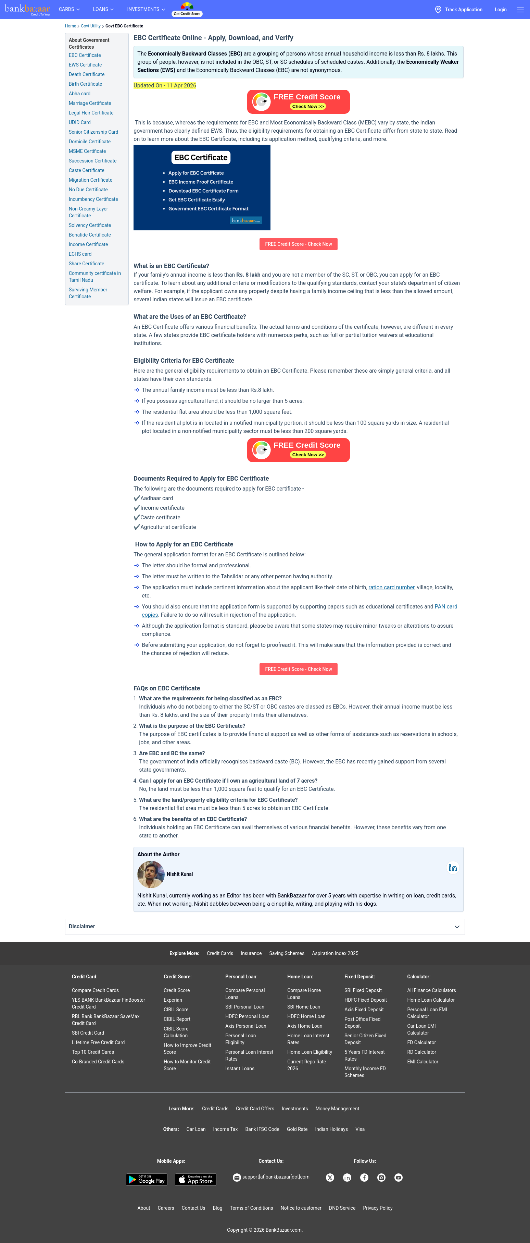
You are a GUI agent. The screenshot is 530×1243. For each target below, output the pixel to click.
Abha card (79, 93)
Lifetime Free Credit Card (98, 1042)
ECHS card (80, 254)
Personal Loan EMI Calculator (427, 1013)
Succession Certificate (92, 161)
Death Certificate (86, 74)
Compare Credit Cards (95, 990)
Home (70, 26)
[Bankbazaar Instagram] (382, 1177)
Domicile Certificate (90, 141)
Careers (166, 1208)
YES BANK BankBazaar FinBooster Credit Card (108, 1003)
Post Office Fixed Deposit (362, 1022)
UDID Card (80, 122)
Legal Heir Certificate (91, 113)
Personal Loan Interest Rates (249, 1055)
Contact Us (193, 1208)
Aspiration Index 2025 (335, 953)
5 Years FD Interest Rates (364, 1055)
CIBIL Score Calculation (176, 1032)
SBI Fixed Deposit (363, 990)
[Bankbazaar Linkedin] (348, 1177)
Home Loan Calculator (431, 1000)
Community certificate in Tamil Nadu (95, 276)
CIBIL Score (176, 1009)
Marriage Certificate (90, 103)
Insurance (251, 953)
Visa (360, 1129)
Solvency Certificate (90, 225)
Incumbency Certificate (93, 199)
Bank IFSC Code (262, 1129)
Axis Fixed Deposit (364, 1009)
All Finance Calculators (431, 990)
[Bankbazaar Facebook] (365, 1177)
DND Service (342, 1208)
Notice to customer (301, 1208)
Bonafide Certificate (90, 235)
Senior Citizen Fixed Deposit (365, 1039)
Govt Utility (91, 26)
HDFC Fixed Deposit (365, 1000)
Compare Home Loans (304, 994)
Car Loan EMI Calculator (421, 1029)
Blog (218, 1208)
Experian (173, 1000)
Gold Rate (297, 1129)
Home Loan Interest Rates (308, 1039)
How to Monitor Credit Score (187, 1065)
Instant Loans (239, 1068)
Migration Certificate (90, 180)
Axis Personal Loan (245, 1026)
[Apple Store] (195, 1179)
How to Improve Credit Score (187, 1048)
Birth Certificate (85, 84)
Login (501, 9)
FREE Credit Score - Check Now (298, 244)
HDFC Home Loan (306, 1016)
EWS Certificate (85, 65)
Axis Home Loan (304, 1026)
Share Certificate (86, 263)
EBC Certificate (85, 55)
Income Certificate (88, 244)
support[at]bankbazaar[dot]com (271, 1177)
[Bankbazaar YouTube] (399, 1177)
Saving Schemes (286, 953)
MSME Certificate (87, 151)
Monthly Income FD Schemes (365, 1072)
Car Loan (196, 1129)
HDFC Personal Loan (247, 1016)
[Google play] (146, 1179)
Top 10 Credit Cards (93, 1052)
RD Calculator (421, 1052)
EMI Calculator (422, 1061)
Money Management (337, 1108)
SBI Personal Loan (244, 1007)
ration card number (392, 587)
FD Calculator (421, 1042)
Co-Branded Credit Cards (98, 1061)
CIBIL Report (177, 1019)
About (143, 1208)
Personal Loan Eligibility (240, 1039)
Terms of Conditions (251, 1208)
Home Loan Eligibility (309, 1052)
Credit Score (177, 990)
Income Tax (225, 1129)
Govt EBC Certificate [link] (124, 26)
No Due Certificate (88, 189)
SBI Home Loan (303, 1007)
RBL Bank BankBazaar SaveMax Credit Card (106, 1020)
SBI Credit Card (88, 1033)
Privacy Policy (377, 1208)
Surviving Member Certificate (88, 293)
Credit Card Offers (255, 1108)
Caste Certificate (86, 170)
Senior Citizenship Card (93, 132)
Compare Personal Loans (245, 994)
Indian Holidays (331, 1129)
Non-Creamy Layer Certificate (88, 212)
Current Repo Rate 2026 (306, 1065)
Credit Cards (220, 953)
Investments (295, 1108)
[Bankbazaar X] (331, 1177)
